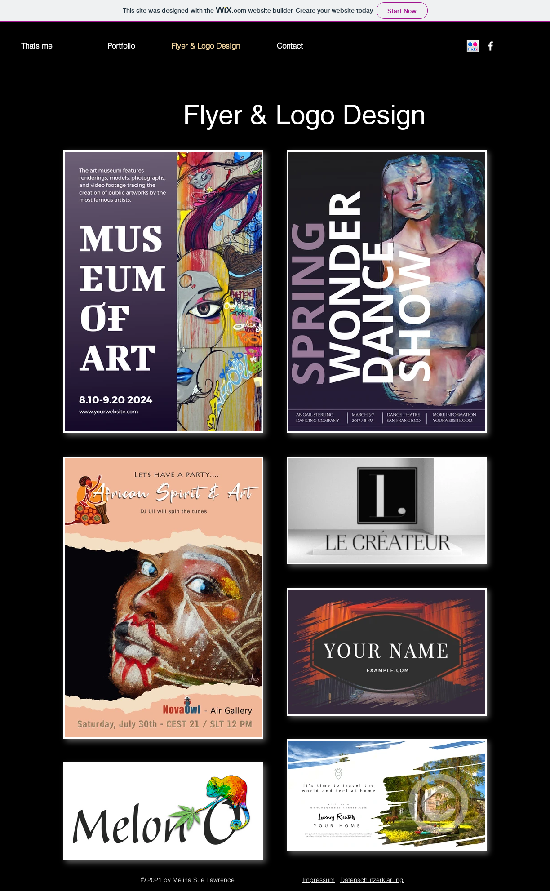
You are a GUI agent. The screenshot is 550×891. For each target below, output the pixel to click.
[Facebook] (490, 46)
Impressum (318, 880)
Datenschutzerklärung (372, 880)
